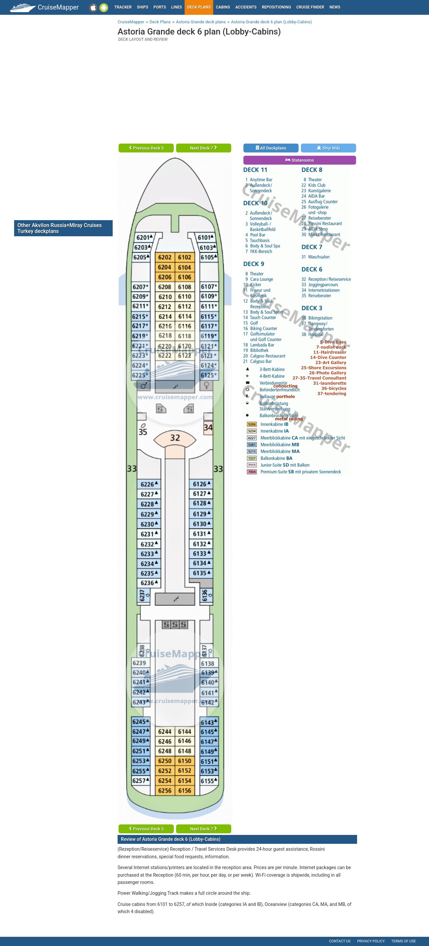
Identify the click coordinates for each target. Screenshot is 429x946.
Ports (160, 7)
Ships (142, 7)
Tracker (123, 7)
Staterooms (299, 160)
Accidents (246, 7)
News (334, 7)
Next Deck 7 (203, 148)
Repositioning (276, 7)
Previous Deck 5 (146, 148)
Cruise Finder (310, 7)
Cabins (223, 7)
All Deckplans (271, 148)
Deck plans (199, 7)
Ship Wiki (328, 148)
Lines (176, 7)
